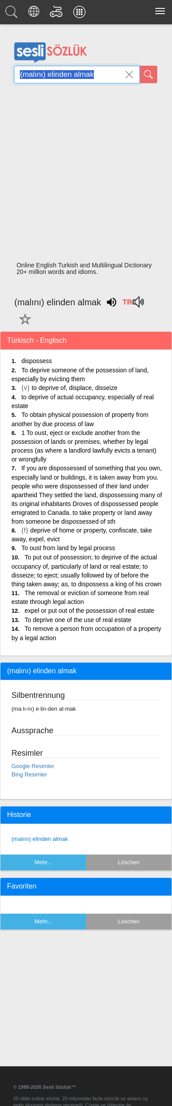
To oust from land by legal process (68, 547)
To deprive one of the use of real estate (78, 619)
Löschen (128, 862)
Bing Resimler (29, 774)
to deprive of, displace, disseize (75, 387)
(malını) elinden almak (39, 839)
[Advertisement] (82, 175)
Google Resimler (32, 766)
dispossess (36, 360)
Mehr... (43, 862)
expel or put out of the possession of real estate (89, 610)
